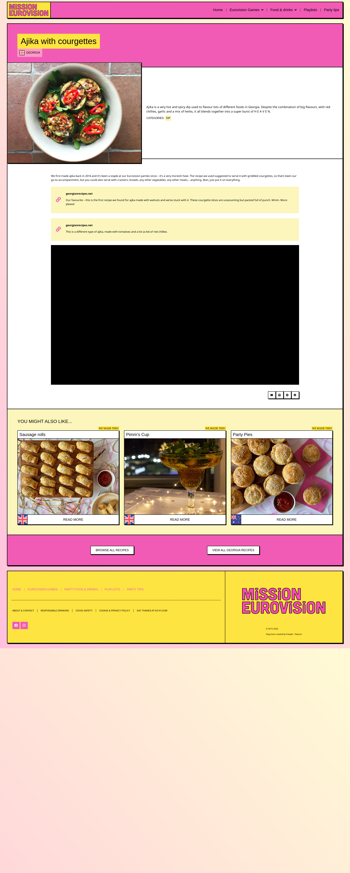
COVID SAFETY (84, 610)
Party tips (331, 10)
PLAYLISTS (114, 589)
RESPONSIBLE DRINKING (55, 610)
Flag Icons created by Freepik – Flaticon (284, 634)
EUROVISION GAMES (43, 589)
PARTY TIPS (137, 589)
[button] (272, 395)
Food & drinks (283, 9)
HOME (16, 589)
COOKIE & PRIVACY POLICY (115, 610)
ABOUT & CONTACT (23, 610)
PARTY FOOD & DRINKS (82, 589)
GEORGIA (33, 52)
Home (218, 10)
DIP (168, 118)
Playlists (310, 10)
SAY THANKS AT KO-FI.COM (153, 610)
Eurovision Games (246, 9)
